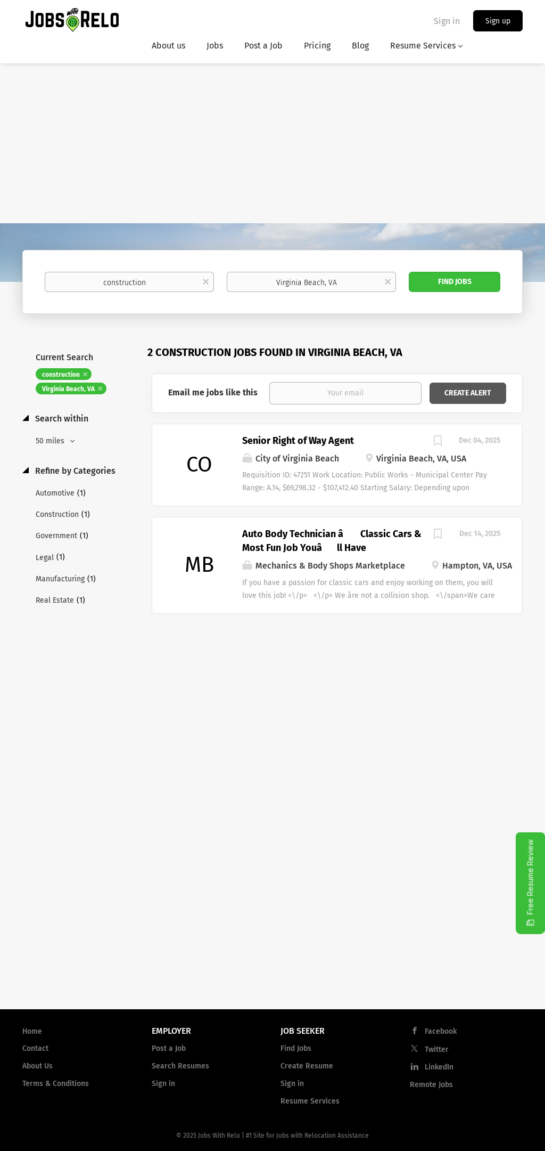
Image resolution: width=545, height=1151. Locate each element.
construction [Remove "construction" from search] (61, 374)
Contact (35, 1048)
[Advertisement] (272, 143)
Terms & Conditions (55, 1083)
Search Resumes (180, 1066)
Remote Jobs (431, 1084)
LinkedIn (439, 1067)
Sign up (497, 21)
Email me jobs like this (213, 392)
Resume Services (310, 1101)
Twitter (437, 1049)
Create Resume (306, 1066)
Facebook (441, 1031)
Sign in (447, 21)
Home (32, 1031)
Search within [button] (60, 419)
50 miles (51, 440)
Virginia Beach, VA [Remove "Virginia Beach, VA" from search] (68, 389)
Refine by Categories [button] (74, 471)
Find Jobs (455, 281)
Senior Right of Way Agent (298, 441)
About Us (37, 1066)
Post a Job (169, 1048)
